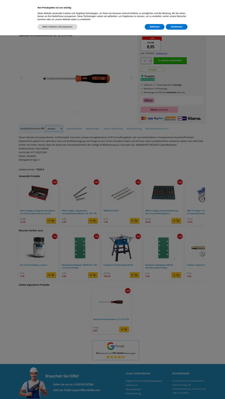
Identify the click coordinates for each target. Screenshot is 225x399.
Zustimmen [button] (176, 26)
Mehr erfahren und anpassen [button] (57, 26)
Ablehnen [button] (155, 26)
